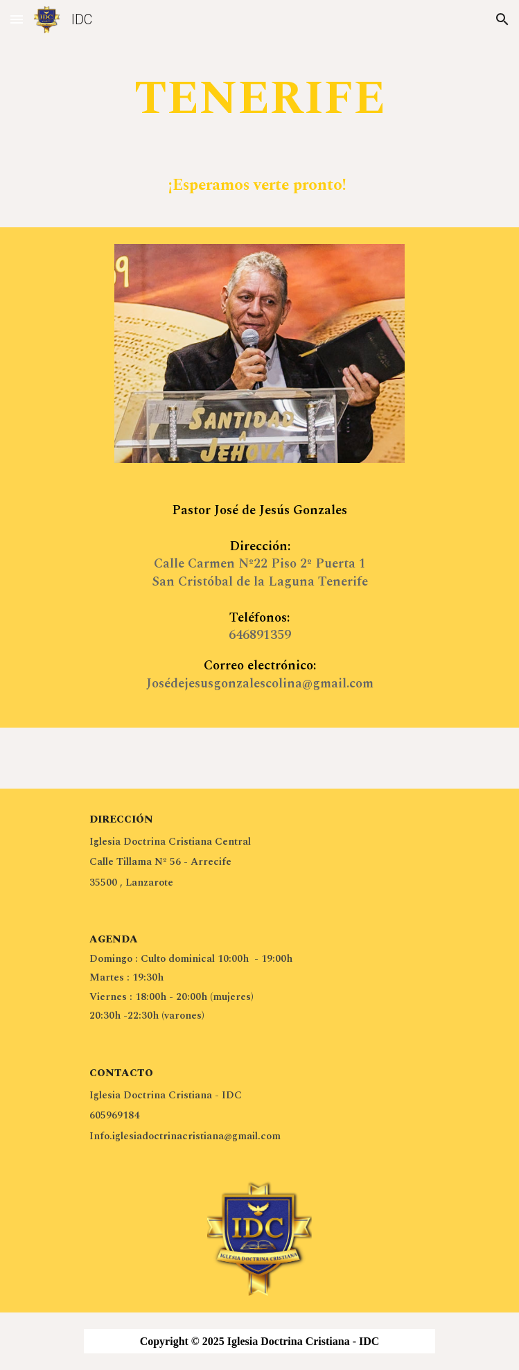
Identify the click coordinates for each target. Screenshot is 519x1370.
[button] (16, 19)
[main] (259, 134)
